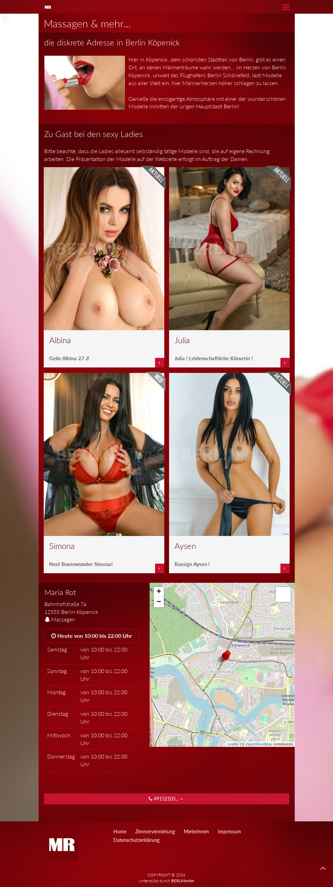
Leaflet (233, 744)
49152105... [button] (166, 799)
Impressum (229, 831)
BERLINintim (182, 880)
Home (119, 831)
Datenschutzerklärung (136, 840)
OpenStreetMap (259, 744)
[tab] (91, 602)
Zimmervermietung (155, 831)
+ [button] (158, 592)
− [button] (158, 602)
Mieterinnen (196, 831)
